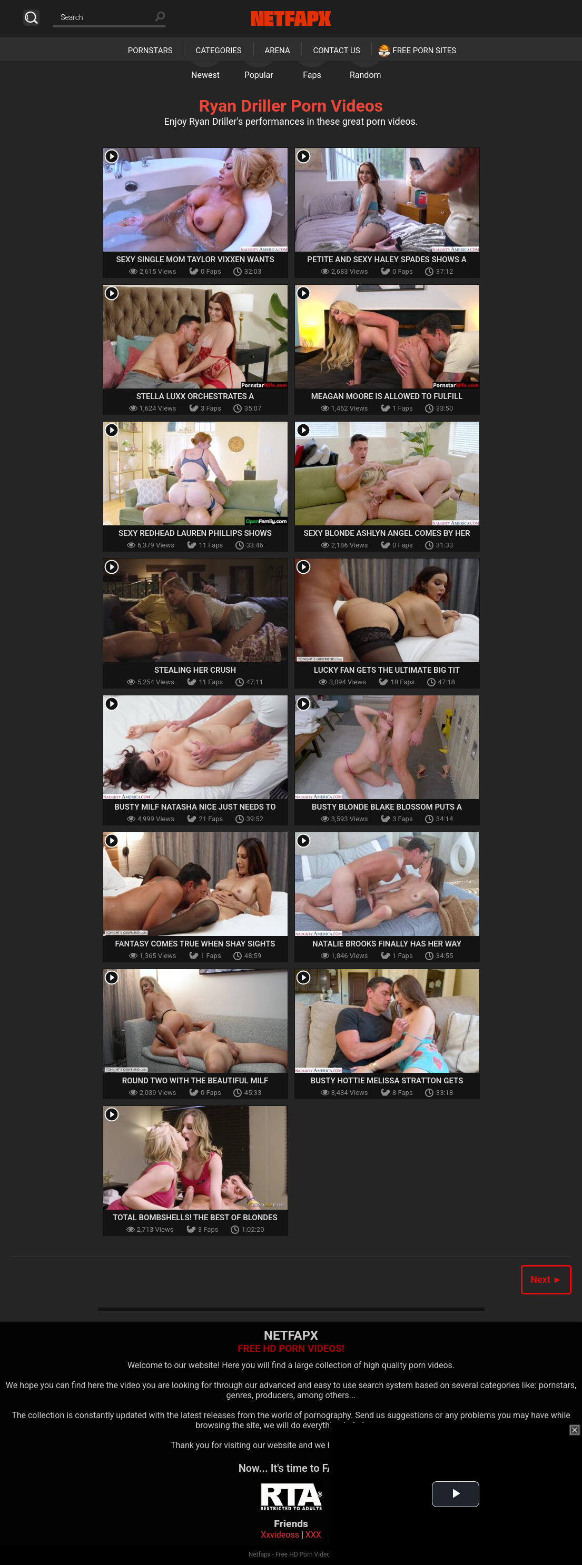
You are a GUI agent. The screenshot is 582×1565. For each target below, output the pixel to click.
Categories (218, 50)
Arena (277, 50)
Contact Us (336, 50)
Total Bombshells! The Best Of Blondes (195, 1217)
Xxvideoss (280, 1535)
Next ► (546, 1279)
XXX (313, 1535)
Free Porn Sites (424, 50)
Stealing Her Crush (195, 670)
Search (31, 17)
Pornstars (150, 50)
